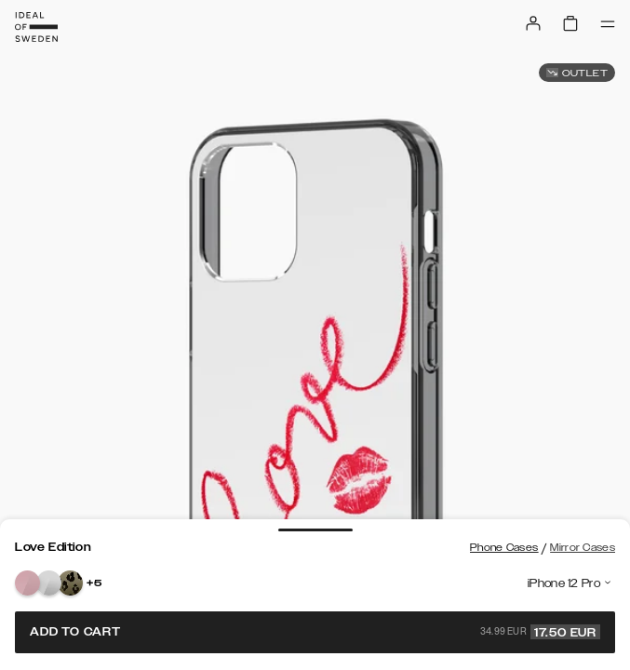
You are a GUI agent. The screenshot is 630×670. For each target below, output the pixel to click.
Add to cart (315, 631)
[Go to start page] (36, 27)
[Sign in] (533, 23)
